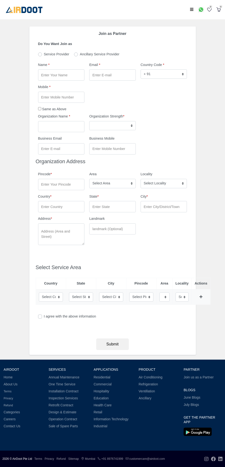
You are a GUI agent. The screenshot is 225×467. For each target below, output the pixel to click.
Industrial (100, 426)
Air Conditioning (151, 377)
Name (44, 65)
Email (94, 65)
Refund (8, 405)
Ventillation (147, 391)
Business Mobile (102, 138)
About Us (11, 384)
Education (101, 398)
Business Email (50, 138)
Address (45, 219)
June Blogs (192, 397)
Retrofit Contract (61, 405)
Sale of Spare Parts (63, 426)
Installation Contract (64, 391)
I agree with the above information (70, 316)
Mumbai (88, 459)
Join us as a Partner (199, 377)
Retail (98, 412)
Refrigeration (148, 384)
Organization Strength (106, 116)
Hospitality (101, 391)
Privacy (8, 398)
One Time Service (62, 384)
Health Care (103, 405)
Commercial (103, 384)
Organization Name (54, 116)
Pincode (45, 174)
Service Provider (56, 54)
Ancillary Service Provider (99, 54)
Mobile (44, 87)
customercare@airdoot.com (145, 459)
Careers (10, 419)
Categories (12, 412)
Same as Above (54, 109)
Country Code (152, 65)
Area (92, 174)
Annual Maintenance (64, 377)
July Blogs (191, 405)
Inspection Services (63, 398)
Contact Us (12, 426)
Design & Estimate (62, 412)
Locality (146, 174)
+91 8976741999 (110, 459)
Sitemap (73, 459)
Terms (8, 391)
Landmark (97, 219)
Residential (102, 377)
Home (8, 377)
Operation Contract (63, 419)
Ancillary (145, 398)
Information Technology (111, 419)
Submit (112, 344)
